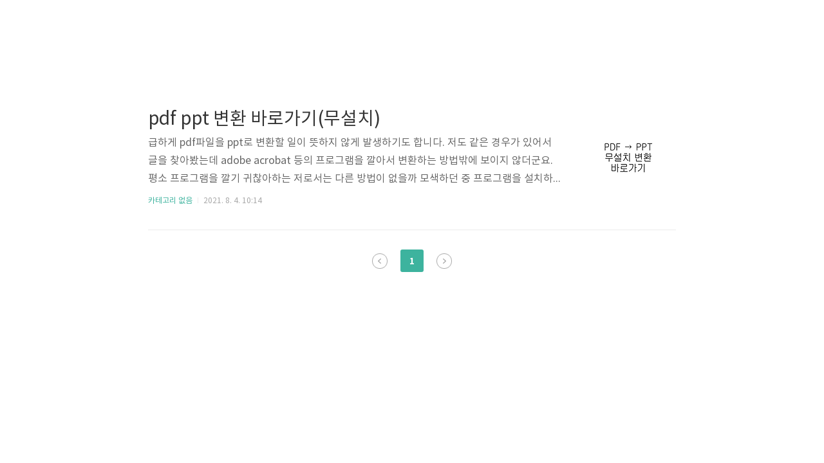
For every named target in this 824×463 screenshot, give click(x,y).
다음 (444, 261)
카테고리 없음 (170, 201)
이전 (380, 261)
